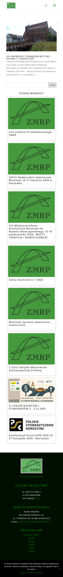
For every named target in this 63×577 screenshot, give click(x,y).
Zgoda (22, 573)
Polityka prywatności (31, 476)
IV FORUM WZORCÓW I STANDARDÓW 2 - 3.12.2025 (27, 407)
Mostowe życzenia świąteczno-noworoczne (30, 324)
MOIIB (31, 544)
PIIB (31, 548)
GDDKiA (31, 551)
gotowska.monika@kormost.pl (35, 521)
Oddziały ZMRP (31, 534)
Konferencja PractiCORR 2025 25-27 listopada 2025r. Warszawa (31, 437)
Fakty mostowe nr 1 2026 (26, 279)
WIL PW (31, 538)
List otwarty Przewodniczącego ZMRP (30, 133)
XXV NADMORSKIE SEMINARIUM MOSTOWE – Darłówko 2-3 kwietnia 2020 (29, 57)
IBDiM (37, 498)
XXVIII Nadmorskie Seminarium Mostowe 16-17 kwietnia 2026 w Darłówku (30, 180)
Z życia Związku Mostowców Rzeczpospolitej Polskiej (28, 369)
